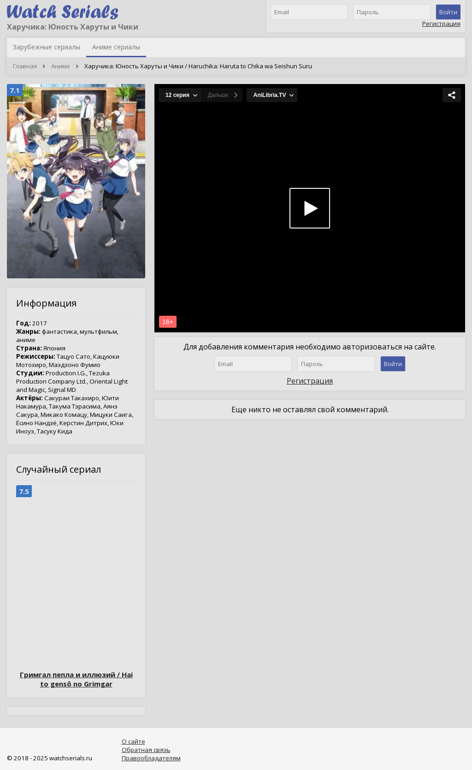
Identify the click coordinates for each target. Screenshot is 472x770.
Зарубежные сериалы (46, 46)
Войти (448, 12)
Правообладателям (151, 758)
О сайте (133, 741)
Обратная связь (146, 750)
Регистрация (441, 23)
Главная (25, 66)
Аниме (60, 66)
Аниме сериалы (116, 46)
